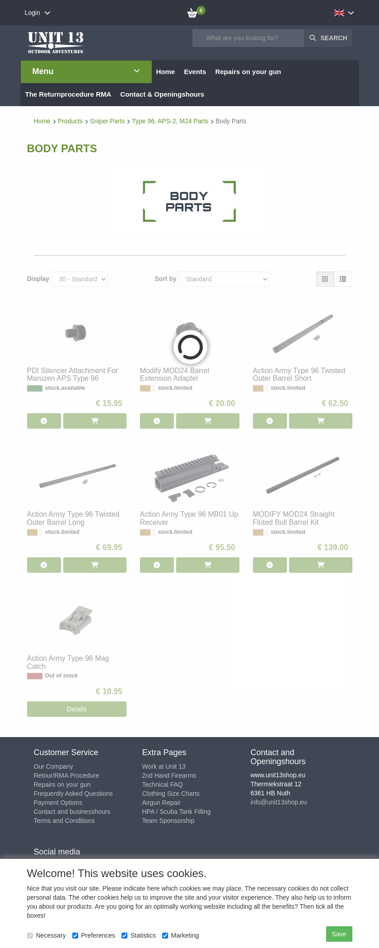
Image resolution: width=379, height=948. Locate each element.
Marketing (180, 935)
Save (339, 934)
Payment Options (58, 802)
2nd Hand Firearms (169, 775)
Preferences (93, 935)
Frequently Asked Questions (73, 793)
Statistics (139, 935)
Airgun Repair (161, 802)
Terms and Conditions (64, 820)
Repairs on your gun (62, 784)
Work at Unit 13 (164, 766)
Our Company (53, 766)
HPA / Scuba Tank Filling (176, 811)
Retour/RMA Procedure (66, 775)
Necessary (46, 935)
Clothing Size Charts (171, 793)
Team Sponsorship (168, 820)
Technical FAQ (162, 784)
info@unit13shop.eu (279, 802)
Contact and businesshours (72, 811)
